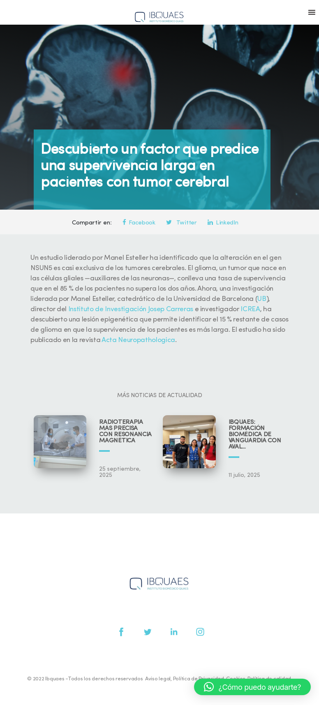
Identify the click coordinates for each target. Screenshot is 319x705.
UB (261, 299)
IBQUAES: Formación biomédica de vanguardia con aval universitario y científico (255, 434)
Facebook (139, 223)
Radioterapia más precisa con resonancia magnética (125, 431)
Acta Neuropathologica (138, 340)
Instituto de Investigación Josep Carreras (130, 309)
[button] (252, 687)
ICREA (250, 309)
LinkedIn (223, 223)
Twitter (181, 223)
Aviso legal (158, 679)
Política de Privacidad (198, 679)
